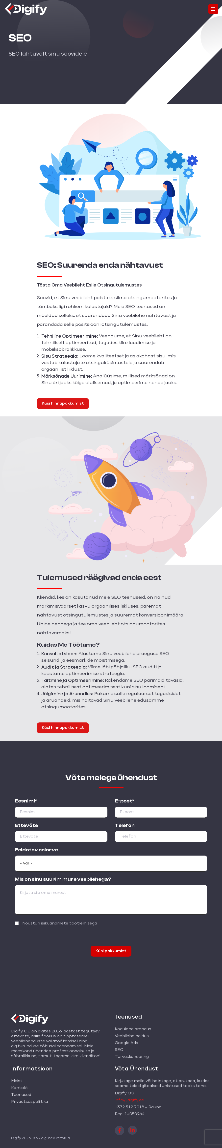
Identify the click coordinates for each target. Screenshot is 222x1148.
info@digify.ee (129, 1100)
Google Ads (126, 1043)
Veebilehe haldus (132, 1036)
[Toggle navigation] (213, 9)
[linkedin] (132, 1130)
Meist (17, 1081)
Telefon (125, 825)
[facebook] (119, 1130)
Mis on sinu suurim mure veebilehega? (63, 879)
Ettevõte (26, 825)
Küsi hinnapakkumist (63, 404)
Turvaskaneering (132, 1057)
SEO (119, 1050)
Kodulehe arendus (133, 1029)
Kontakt (19, 1088)
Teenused (21, 1095)
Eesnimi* (26, 801)
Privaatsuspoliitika (29, 1102)
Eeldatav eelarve (36, 850)
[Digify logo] (26, 8)
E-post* (124, 801)
